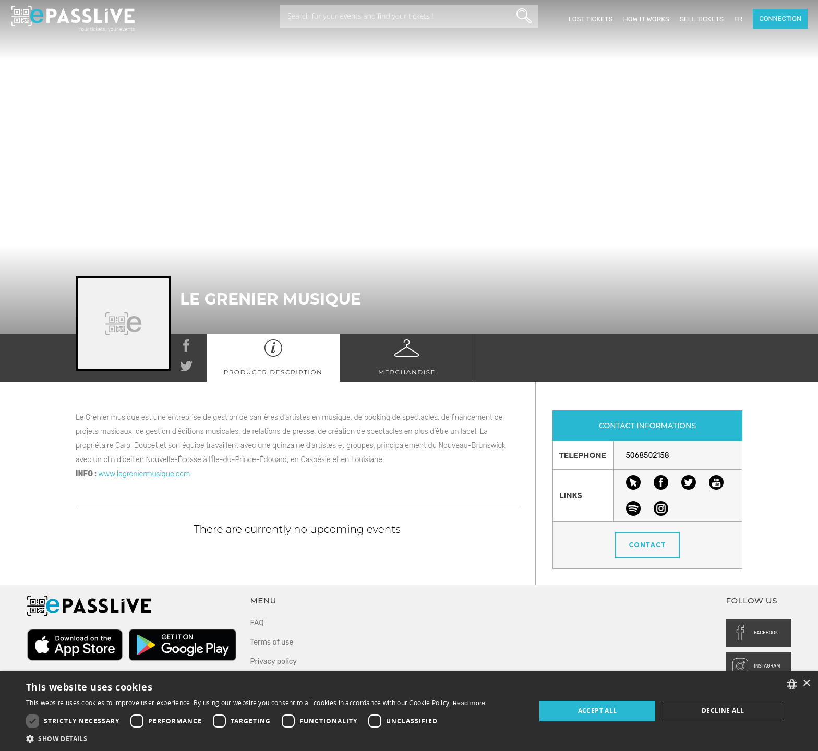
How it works (646, 19)
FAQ (257, 623)
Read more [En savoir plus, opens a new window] (469, 703)
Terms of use (272, 642)
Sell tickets (702, 19)
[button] (256, 738)
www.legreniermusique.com (144, 473)
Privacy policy (273, 661)
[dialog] (409, 711)
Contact (647, 545)
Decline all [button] (723, 710)
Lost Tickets (590, 19)
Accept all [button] (597, 710)
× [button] (806, 683)
